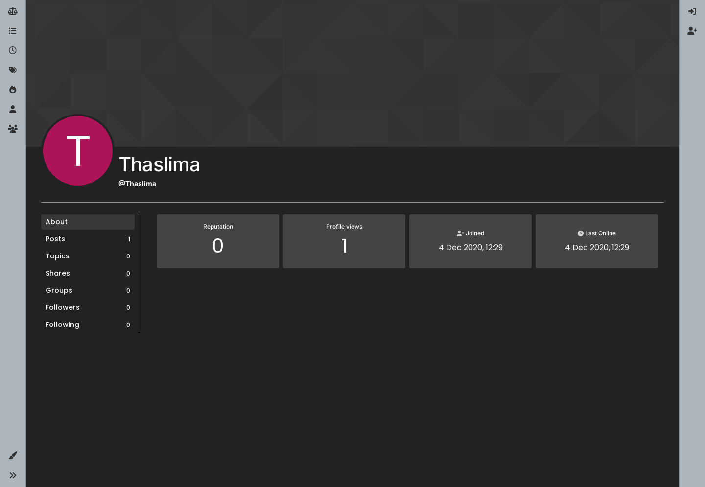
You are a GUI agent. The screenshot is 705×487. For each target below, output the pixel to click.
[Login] (692, 12)
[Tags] (13, 70)
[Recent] (13, 51)
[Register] (692, 31)
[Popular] (13, 90)
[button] (13, 456)
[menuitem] (692, 12)
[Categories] (13, 31)
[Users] (13, 109)
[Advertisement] (352, 413)
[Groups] (13, 129)
